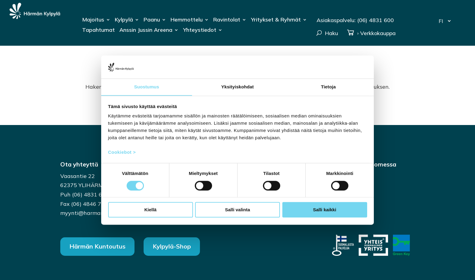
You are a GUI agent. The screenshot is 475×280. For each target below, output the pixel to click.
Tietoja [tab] (328, 86)
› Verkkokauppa (371, 33)
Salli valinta (237, 209)
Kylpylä (124, 20)
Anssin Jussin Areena (145, 30)
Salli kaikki (324, 209)
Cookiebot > (122, 152)
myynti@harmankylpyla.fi (93, 212)
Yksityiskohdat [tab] (237, 86)
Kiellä (150, 209)
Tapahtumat (98, 30)
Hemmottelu (187, 20)
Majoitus (93, 20)
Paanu (152, 20)
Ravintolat (226, 20)
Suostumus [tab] (146, 86)
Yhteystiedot (199, 30)
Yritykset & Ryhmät (276, 20)
